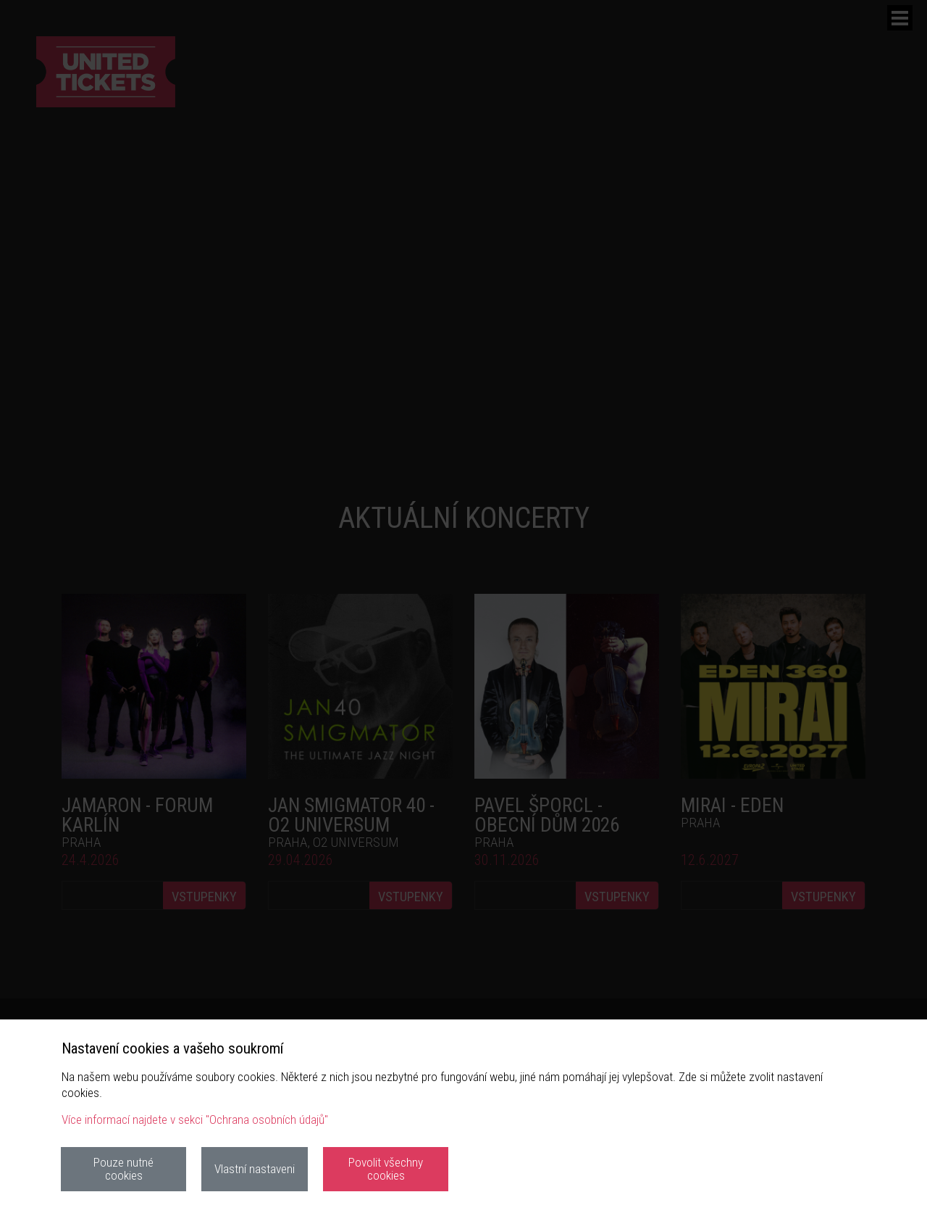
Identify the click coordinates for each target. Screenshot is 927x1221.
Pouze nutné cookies (123, 1168)
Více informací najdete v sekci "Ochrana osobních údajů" (195, 1119)
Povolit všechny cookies (385, 1168)
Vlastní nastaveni (254, 1169)
